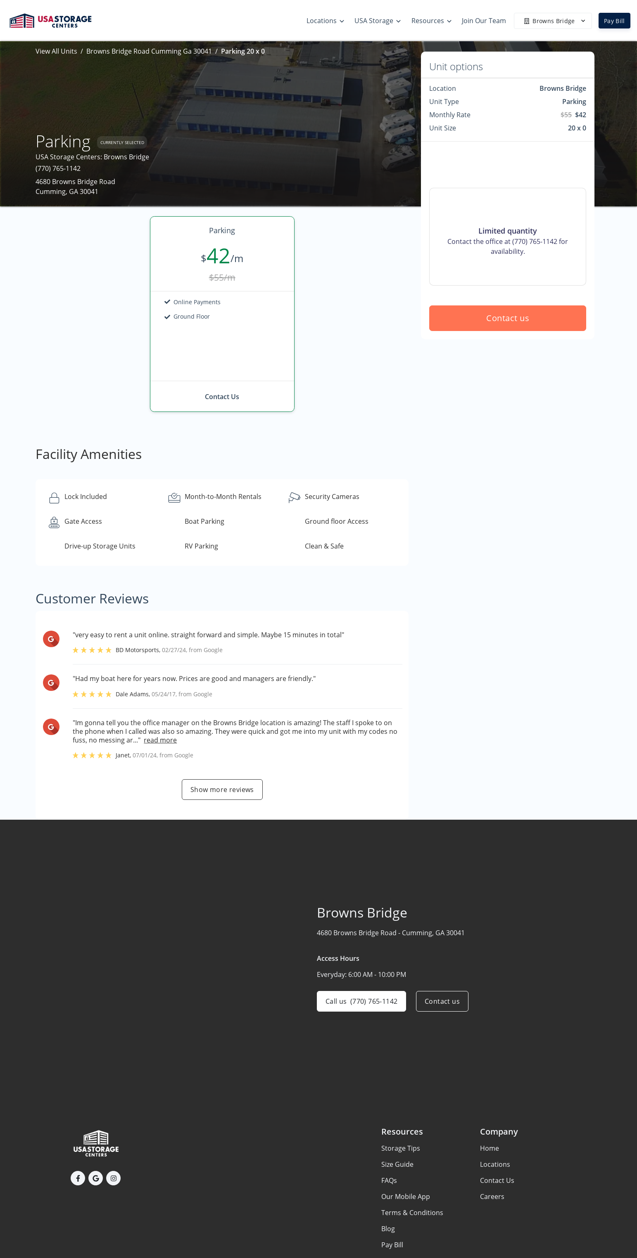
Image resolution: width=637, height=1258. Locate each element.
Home (489, 1148)
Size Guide (397, 1164)
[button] (78, 1178)
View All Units (56, 51)
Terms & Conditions (412, 1212)
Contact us (507, 318)
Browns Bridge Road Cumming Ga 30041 (149, 51)
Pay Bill (614, 21)
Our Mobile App (405, 1196)
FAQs (389, 1180)
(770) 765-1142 (58, 168)
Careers (492, 1196)
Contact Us (497, 1180)
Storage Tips (400, 1148)
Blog (388, 1228)
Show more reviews (222, 789)
